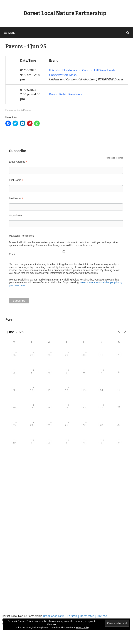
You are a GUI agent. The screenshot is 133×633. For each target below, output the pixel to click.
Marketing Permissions (22, 235)
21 (101, 407)
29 (66, 355)
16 (14, 407)
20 (83, 407)
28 (49, 355)
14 (101, 390)
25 (49, 425)
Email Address (18, 162)
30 (83, 355)
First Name (16, 180)
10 (31, 390)
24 (31, 425)
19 (66, 407)
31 (101, 355)
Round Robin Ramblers (65, 94)
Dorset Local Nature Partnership (64, 13)
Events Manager (24, 110)
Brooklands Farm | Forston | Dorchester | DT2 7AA (75, 616)
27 (31, 355)
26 (14, 355)
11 (49, 390)
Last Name (16, 198)
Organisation (16, 215)
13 (83, 390)
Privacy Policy (82, 627)
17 (31, 407)
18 (49, 407)
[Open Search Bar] (127, 32)
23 (14, 425)
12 (66, 390)
